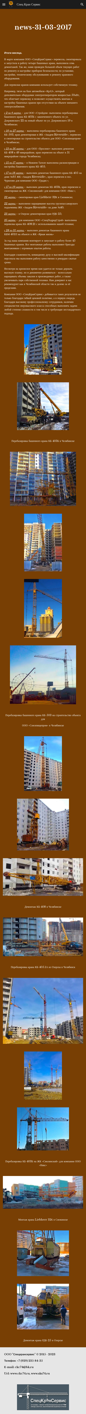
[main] (43, 27)
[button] (4, 4)
